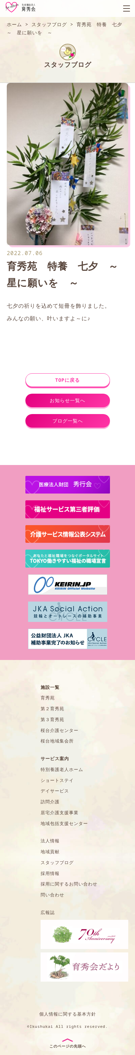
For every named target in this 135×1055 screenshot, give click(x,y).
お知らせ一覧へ (67, 400)
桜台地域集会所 (57, 741)
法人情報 (50, 841)
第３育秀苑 (52, 719)
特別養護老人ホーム (62, 769)
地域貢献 (50, 851)
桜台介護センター (59, 730)
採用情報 (50, 873)
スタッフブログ (57, 862)
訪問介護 (50, 802)
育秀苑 (48, 698)
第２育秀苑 (52, 708)
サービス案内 (55, 758)
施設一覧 (50, 687)
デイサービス (55, 791)
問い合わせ (52, 895)
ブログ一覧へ (67, 420)
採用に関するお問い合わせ (69, 884)
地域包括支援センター (64, 823)
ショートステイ (57, 780)
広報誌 (48, 912)
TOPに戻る (67, 380)
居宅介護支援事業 (59, 812)
